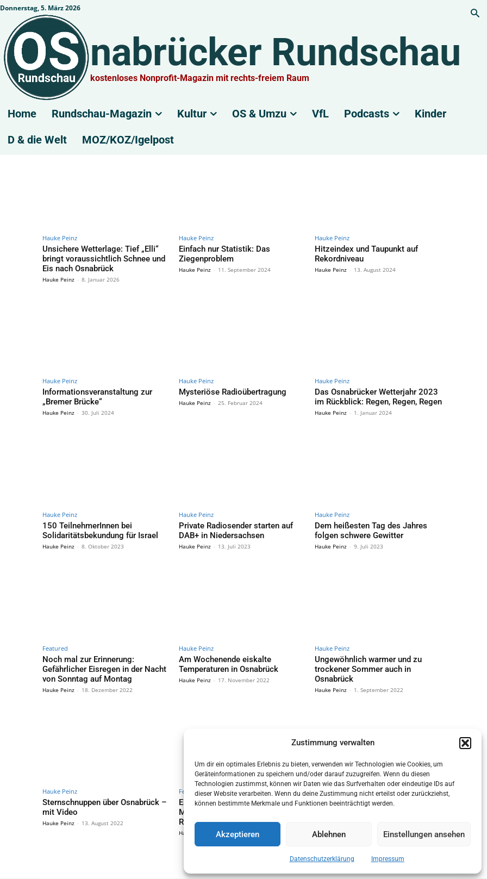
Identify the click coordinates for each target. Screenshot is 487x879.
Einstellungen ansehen (424, 834)
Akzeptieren (237, 834)
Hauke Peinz (59, 238)
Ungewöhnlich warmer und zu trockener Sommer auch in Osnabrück (377, 653)
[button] (465, 743)
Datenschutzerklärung (322, 859)
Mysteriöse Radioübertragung (225, 387)
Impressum (387, 859)
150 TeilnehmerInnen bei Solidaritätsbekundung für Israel (92, 522)
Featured (55, 639)
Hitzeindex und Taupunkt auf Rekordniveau (359, 252)
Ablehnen (329, 834)
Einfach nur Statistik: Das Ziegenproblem (242, 248)
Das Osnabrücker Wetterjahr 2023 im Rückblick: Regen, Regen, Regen (372, 391)
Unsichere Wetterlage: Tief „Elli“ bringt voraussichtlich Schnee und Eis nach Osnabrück (101, 256)
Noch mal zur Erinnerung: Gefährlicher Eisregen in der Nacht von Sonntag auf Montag (101, 657)
